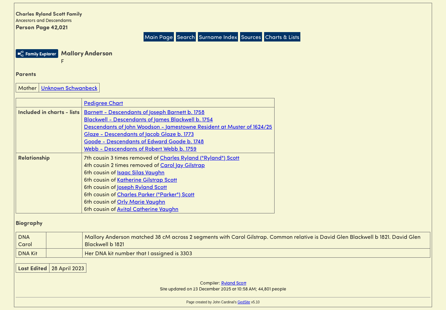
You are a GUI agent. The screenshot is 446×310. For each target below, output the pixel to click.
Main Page (159, 36)
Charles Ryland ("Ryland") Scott (199, 157)
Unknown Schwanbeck (69, 87)
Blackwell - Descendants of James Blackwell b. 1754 (148, 119)
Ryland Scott (233, 283)
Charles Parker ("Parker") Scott (155, 194)
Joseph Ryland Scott (142, 186)
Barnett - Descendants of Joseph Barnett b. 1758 (144, 111)
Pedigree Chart (103, 102)
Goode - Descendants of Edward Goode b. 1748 (144, 141)
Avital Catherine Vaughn (147, 208)
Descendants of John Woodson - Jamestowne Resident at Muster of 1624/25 (178, 126)
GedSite (244, 302)
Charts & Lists (282, 36)
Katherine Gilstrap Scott (147, 179)
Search (186, 36)
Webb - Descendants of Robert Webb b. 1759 (140, 148)
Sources (251, 36)
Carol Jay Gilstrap (182, 164)
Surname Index (218, 36)
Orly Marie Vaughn (141, 201)
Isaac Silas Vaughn (140, 172)
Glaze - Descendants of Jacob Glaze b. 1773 (139, 133)
